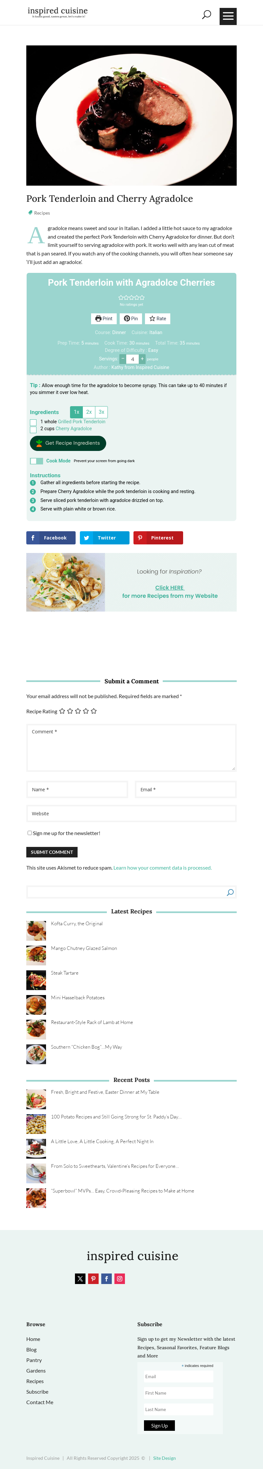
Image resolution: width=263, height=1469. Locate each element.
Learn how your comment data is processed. (162, 867)
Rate (157, 319)
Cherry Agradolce (74, 429)
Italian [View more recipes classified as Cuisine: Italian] (155, 332)
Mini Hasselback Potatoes (78, 997)
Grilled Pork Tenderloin (81, 422)
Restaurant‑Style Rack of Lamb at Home (92, 1022)
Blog (31, 1349)
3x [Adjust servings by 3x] (101, 412)
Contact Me (39, 1402)
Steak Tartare (65, 973)
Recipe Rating (41, 711)
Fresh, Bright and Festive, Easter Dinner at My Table (105, 1092)
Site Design (164, 1458)
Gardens (36, 1370)
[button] (121, 297)
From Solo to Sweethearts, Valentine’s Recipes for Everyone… (115, 1166)
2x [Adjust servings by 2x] (89, 412)
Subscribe (37, 1391)
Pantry (34, 1360)
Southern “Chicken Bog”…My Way (86, 1047)
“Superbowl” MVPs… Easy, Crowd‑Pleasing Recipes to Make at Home (122, 1191)
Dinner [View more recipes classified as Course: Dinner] (119, 332)
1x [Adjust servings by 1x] (76, 412)
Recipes (42, 213)
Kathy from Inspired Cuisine (140, 367)
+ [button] (142, 358)
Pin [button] (131, 319)
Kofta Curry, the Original (77, 923)
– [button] (123, 358)
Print (103, 319)
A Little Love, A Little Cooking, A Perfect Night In (102, 1141)
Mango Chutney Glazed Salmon (84, 948)
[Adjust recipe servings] (132, 359)
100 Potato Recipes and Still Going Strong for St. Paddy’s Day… (116, 1117)
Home (33, 1339)
